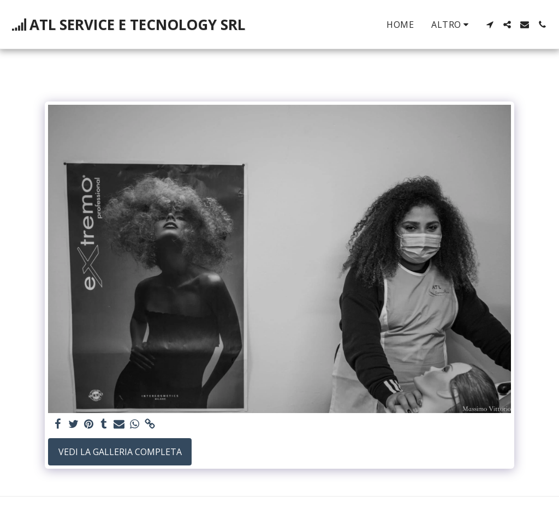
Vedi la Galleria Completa (120, 452)
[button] (489, 24)
